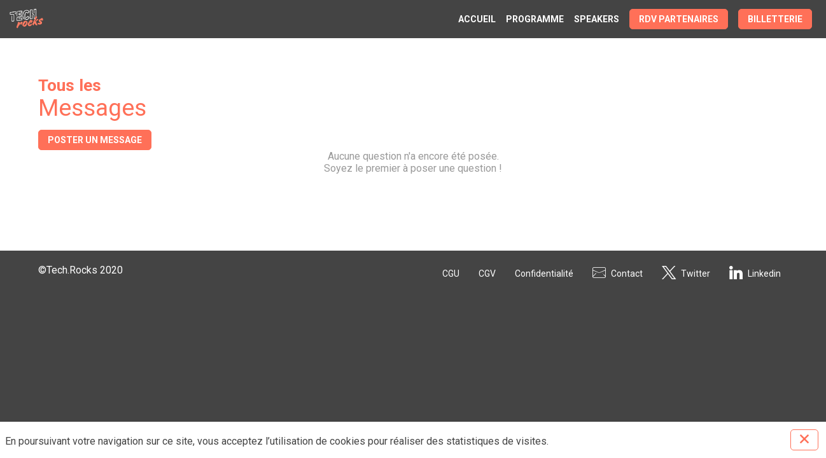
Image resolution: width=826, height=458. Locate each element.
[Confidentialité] (544, 272)
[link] (477, 19)
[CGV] (487, 272)
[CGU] (450, 272)
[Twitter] (686, 272)
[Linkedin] (755, 272)
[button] (678, 19)
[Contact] (617, 272)
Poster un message (95, 140)
